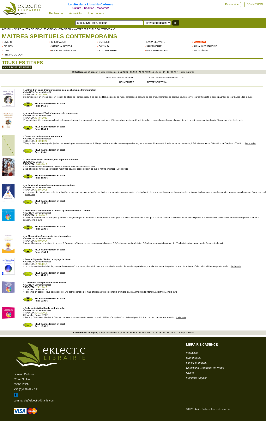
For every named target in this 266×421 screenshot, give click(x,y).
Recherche (56, 13)
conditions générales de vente (205, 367)
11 (151, 72)
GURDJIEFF (105, 42)
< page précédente (108, 72)
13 (159, 72)
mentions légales (196, 377)
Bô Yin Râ (104, 46)
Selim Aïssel (201, 50)
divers (8, 42)
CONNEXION (254, 4)
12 (155, 72)
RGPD (190, 372)
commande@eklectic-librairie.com (34, 400)
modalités (192, 352)
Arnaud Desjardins (205, 46)
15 (167, 72)
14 (163, 72)
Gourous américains (63, 50)
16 (172, 72)
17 (176, 72)
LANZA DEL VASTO (155, 42)
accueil (6, 29)
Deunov (8, 46)
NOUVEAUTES (126, 82)
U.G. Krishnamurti (156, 50)
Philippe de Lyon (13, 55)
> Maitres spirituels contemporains (94, 29)
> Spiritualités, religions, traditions (34, 29)
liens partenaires (196, 362)
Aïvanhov (199, 42)
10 (147, 72)
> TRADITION (64, 29)
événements (193, 357)
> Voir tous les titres (17, 67)
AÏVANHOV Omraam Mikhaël (37, 92)
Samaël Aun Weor (61, 46)
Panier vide (232, 4)
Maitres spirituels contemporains (59, 36)
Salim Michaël (154, 46)
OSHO (7, 50)
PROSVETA (28, 94)
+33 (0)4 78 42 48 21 (26, 389)
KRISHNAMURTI (59, 42)
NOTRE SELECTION (157, 82)
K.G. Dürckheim (108, 50)
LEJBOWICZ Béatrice (33, 162)
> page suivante (186, 72)
